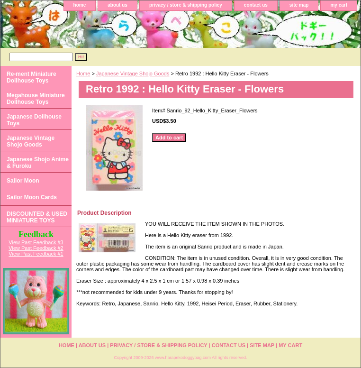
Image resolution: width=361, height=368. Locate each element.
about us (117, 5)
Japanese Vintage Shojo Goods (133, 73)
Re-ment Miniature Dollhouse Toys (31, 77)
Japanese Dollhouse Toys (34, 120)
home (79, 5)
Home (83, 73)
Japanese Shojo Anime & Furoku (38, 162)
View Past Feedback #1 (36, 254)
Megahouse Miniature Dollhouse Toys (36, 98)
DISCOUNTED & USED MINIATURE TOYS (37, 217)
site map (299, 5)
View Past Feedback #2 (36, 248)
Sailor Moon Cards (32, 197)
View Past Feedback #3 (36, 242)
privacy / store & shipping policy (185, 5)
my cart (338, 5)
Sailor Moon (23, 180)
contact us (256, 5)
